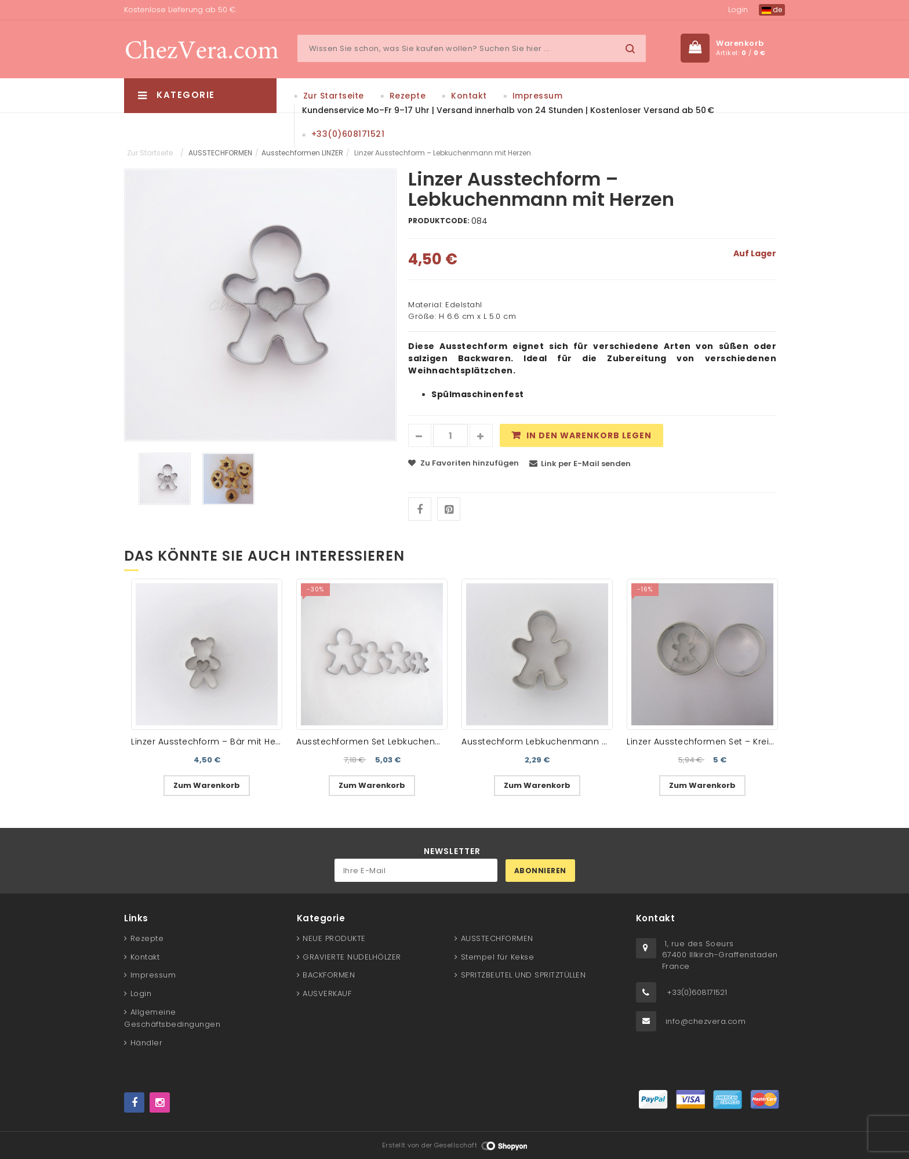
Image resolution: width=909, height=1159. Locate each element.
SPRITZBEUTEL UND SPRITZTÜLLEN (523, 974)
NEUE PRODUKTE (334, 938)
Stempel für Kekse (498, 956)
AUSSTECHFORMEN (220, 153)
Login (738, 9)
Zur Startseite (333, 95)
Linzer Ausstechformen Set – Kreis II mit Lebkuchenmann (750, 741)
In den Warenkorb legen (589, 435)
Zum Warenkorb (206, 785)
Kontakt (469, 95)
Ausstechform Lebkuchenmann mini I (543, 741)
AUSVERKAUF (327, 993)
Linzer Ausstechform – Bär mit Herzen (212, 741)
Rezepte (408, 95)
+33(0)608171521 (348, 134)
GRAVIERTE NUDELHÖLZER (352, 956)
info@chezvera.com (706, 1021)
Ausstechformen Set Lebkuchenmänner (383, 741)
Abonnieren (540, 870)
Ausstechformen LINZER (302, 153)
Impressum (537, 95)
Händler (146, 1042)
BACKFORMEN (329, 974)
